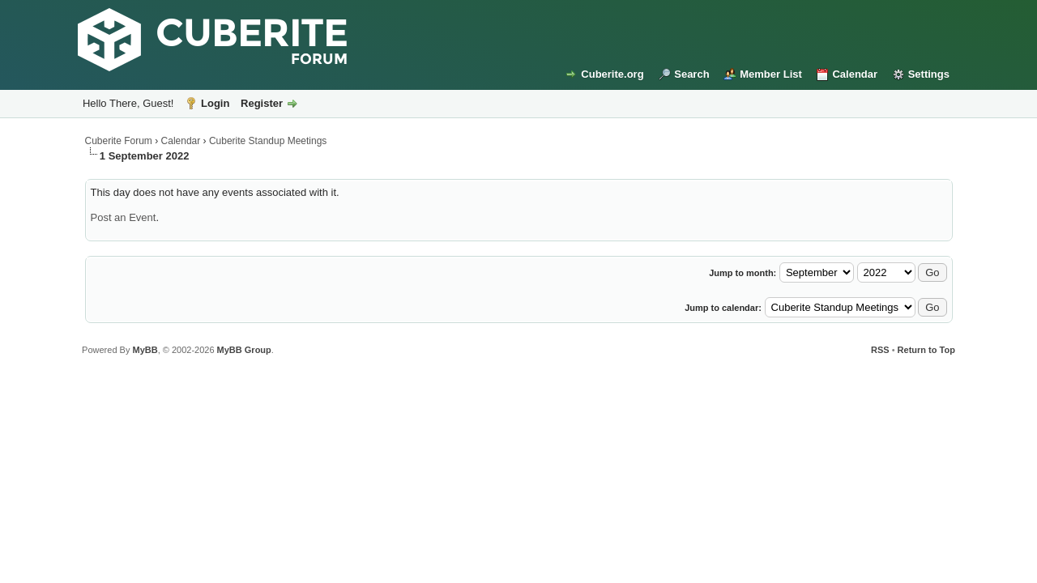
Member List (771, 74)
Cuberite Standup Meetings (267, 141)
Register (262, 103)
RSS (880, 350)
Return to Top (926, 350)
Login (215, 103)
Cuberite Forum (118, 141)
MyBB (144, 350)
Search (691, 74)
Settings (929, 74)
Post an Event (123, 217)
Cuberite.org (612, 74)
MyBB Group (244, 350)
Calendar (854, 74)
